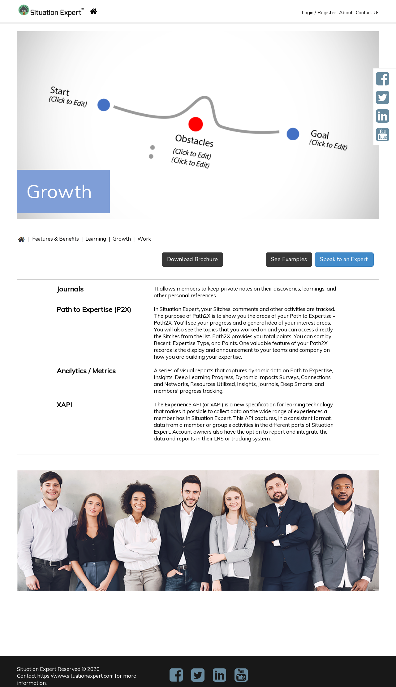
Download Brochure (192, 259)
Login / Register (319, 12)
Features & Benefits (55, 239)
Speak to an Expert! (344, 259)
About (346, 12)
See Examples (289, 259)
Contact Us (368, 12)
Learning (95, 239)
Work (143, 239)
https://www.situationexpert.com (75, 676)
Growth (121, 239)
